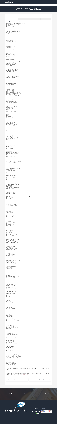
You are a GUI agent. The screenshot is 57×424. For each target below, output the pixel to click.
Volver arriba (50, 420)
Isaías (9, 377)
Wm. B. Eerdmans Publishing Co (25, 374)
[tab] (12, 19)
